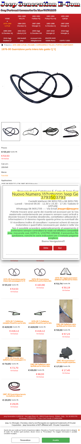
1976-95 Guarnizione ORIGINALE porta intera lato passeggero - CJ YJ (40, 280)
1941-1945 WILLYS (22, 17)
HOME (7, 19)
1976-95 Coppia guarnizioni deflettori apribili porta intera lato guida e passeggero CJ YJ (66, 279)
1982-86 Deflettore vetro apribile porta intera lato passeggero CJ (66, 325)
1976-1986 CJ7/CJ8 (7, 25)
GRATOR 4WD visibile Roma (50, 39)
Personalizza (25, 440)
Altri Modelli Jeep (21, 39)
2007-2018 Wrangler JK (50, 32)
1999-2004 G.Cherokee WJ (7, 32)
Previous (3, 86)
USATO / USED (65, 41)
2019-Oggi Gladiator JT (7, 39)
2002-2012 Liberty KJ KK (21, 32)
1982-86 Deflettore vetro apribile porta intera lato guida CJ (40, 365)
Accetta (56, 440)
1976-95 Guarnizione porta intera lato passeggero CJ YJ (14, 280)
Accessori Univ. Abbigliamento (36, 39)
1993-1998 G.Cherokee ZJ (50, 25)
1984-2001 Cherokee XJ (21, 25)
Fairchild (4, 175)
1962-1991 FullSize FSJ (36, 17)
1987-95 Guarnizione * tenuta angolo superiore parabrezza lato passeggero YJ (66, 361)
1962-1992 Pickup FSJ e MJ (50, 17)
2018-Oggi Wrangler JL (65, 32)
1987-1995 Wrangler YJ (36, 25)
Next (78, 86)
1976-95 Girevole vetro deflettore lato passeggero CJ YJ (14, 359)
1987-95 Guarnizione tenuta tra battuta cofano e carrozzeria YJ (14, 395)
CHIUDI (79, 430)
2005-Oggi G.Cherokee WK (36, 32)
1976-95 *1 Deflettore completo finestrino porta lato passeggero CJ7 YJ (14, 322)
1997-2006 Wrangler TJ (65, 25)
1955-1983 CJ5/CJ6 (65, 17)
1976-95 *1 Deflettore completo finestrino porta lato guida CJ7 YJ (40, 322)
